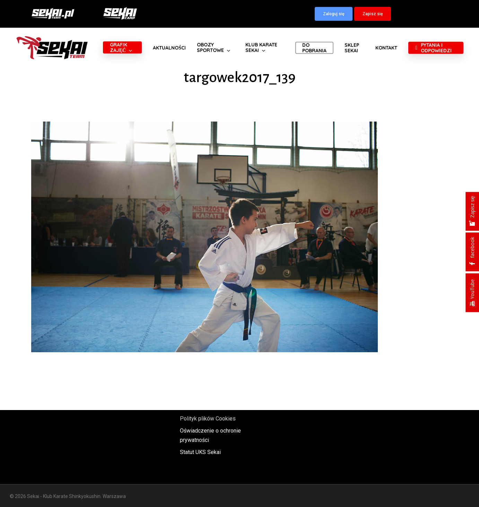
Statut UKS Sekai (200, 452)
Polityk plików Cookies (208, 418)
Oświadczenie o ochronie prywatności (210, 435)
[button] (333, 14)
